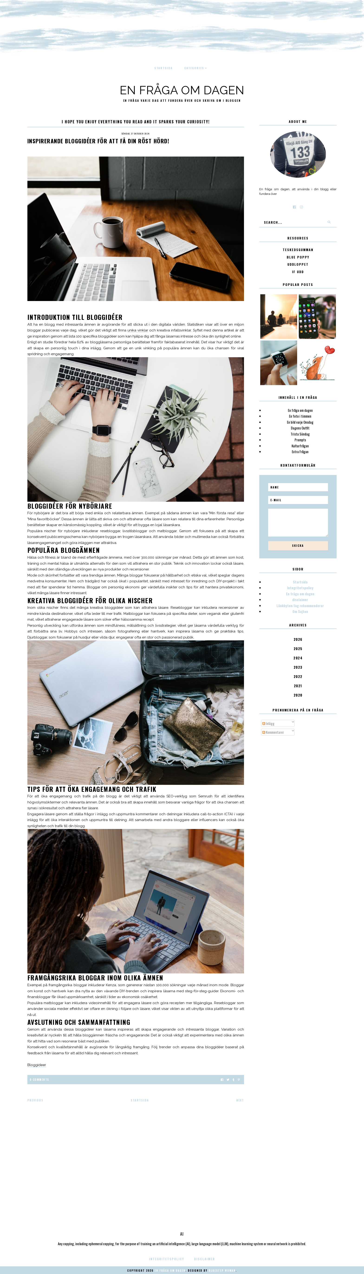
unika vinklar (137, 330)
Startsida (163, 68)
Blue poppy (298, 257)
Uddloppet (298, 264)
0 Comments (39, 1079)
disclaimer (300, 599)
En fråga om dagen (182, 90)
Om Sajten (300, 611)
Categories (194, 68)
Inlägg (268, 723)
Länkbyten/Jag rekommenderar (300, 605)
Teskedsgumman (298, 250)
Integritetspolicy (300, 587)
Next (240, 1100)
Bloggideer (36, 1065)
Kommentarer (273, 732)
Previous (35, 1100)
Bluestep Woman (222, 1270)
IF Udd (298, 272)
